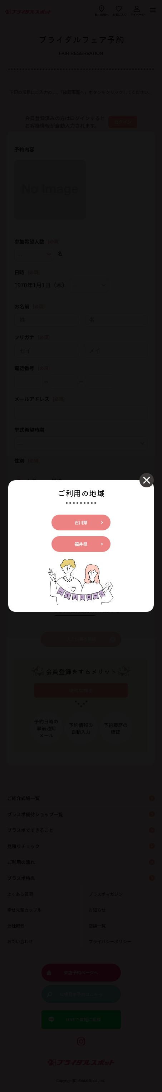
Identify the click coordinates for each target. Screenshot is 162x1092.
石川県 (80, 522)
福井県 (80, 544)
